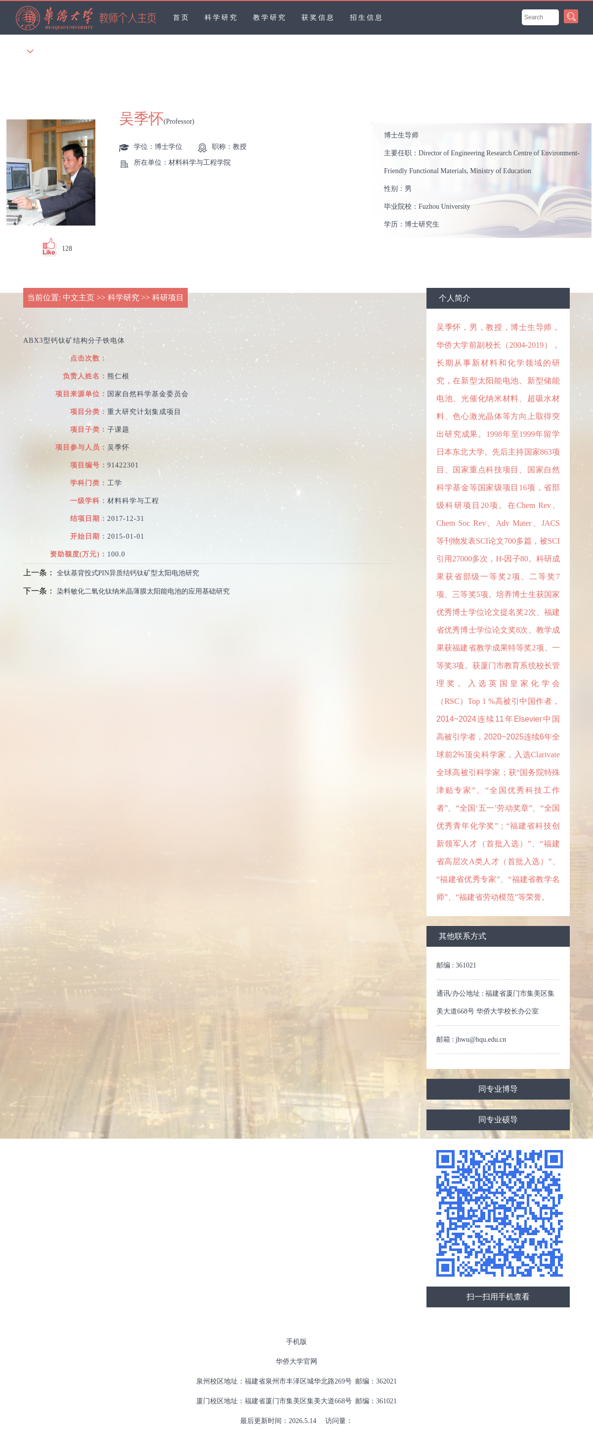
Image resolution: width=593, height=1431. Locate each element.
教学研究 (270, 17)
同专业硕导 (498, 1119)
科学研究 (221, 17)
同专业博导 (498, 1089)
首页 (181, 17)
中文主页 (78, 297)
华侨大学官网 (296, 1361)
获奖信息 (318, 17)
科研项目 (168, 297)
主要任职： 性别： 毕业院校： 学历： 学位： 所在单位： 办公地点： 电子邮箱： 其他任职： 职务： (486, 181)
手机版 (296, 1341)
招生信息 (366, 17)
